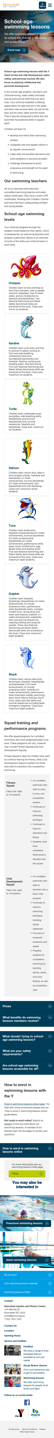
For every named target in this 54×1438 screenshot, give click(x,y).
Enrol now (14, 50)
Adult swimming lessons (21, 1260)
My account (10, 1275)
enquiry (8, 1124)
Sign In (42, 6)
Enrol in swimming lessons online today (24, 1104)
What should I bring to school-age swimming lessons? (23, 1038)
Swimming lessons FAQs (17, 1292)
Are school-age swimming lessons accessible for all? (20, 1067)
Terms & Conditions (29, 1429)
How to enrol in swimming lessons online (20, 1150)
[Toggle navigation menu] (50, 5)
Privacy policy (14, 1429)
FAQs (15, 1174)
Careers (42, 1429)
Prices (7, 1006)
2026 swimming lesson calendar (21, 1283)
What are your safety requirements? (17, 1053)
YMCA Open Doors (27, 1432)
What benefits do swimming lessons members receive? (22, 1019)
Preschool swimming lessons (24, 1223)
